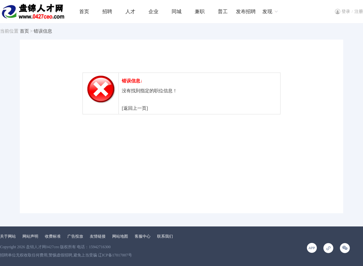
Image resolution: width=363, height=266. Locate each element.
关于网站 (8, 236)
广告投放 (75, 236)
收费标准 (53, 236)
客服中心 (142, 236)
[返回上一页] (135, 108)
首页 (84, 11)
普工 (223, 11)
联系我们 (165, 236)
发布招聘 (246, 11)
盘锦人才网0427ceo (42, 247)
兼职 (200, 11)
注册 (358, 11)
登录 (346, 11)
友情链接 (98, 236)
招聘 (107, 11)
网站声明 (30, 236)
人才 (130, 11)
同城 (177, 11)
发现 (267, 11)
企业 (153, 11)
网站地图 (120, 236)
